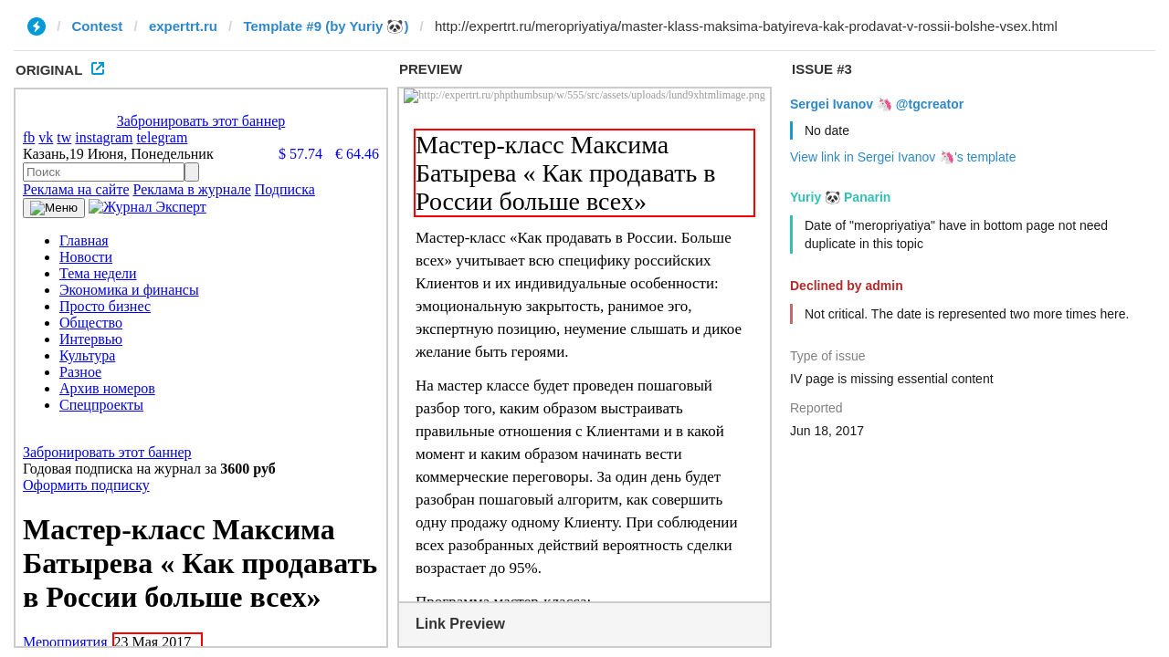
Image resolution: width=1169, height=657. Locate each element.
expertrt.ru (183, 26)
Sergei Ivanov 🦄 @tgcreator (877, 104)
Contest (97, 26)
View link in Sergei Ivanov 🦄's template (903, 157)
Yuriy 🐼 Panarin (840, 197)
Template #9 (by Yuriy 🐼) (325, 26)
